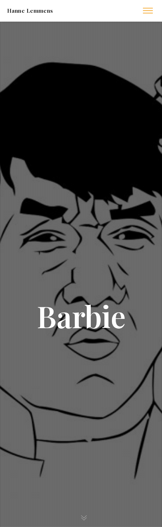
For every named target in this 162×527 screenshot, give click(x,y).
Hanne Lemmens (30, 10)
